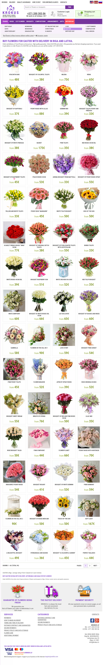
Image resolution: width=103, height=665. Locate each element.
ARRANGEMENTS (52, 21)
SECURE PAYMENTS (10, 628)
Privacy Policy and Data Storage (16, 630)
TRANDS (5, 21)
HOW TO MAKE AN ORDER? (12, 620)
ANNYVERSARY (10, 31)
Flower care (8, 633)
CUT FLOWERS (20, 21)
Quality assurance (23, 2)
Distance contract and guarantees (17, 625)
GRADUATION (29, 31)
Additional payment (11, 635)
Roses (12, 21)
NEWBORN (28, 26)
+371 (36, 13)
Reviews (4, 2)
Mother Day (70, 21)
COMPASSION (90, 29)
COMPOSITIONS (40, 21)
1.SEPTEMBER (91, 26)
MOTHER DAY (70, 31)
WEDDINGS (28, 29)
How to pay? (36, 2)
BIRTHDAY (8, 26)
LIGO (67, 26)
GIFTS (62, 21)
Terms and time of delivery (14, 623)
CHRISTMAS (49, 29)
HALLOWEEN (90, 31)
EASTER (68, 29)
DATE (6, 29)
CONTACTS (95, 614)
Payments (7, 618)
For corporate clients (50, 2)
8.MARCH (48, 31)
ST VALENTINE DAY (52, 26)
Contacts (63, 2)
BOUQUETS (30, 21)
